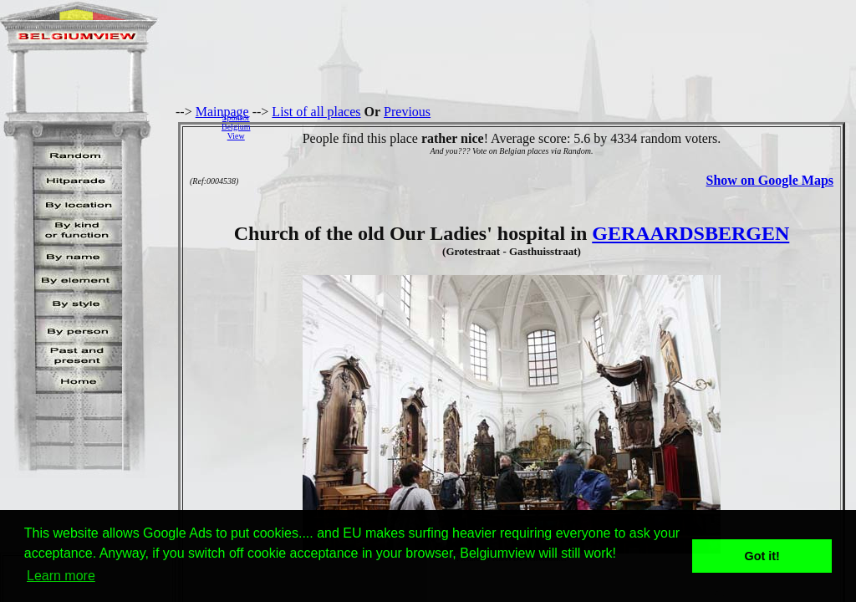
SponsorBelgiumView (236, 126)
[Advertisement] (557, 126)
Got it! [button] (762, 556)
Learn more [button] (61, 576)
